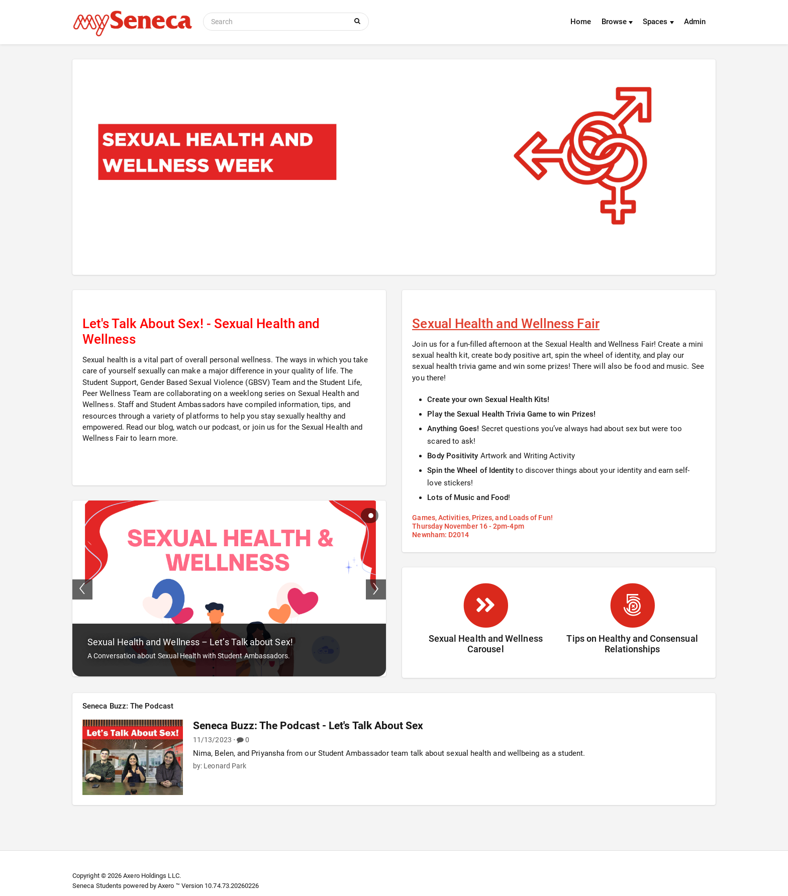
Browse (617, 21)
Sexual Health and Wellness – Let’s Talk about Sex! (190, 642)
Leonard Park (225, 766)
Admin (695, 21)
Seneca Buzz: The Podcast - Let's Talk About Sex (308, 726)
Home (580, 21)
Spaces (658, 21)
